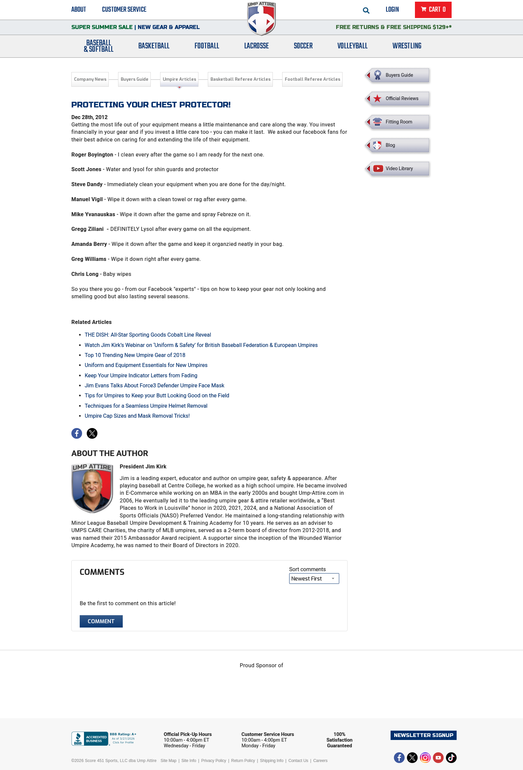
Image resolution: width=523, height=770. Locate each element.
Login (392, 10)
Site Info (188, 760)
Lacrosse (256, 47)
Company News (90, 79)
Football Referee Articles (312, 79)
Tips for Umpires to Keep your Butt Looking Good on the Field (157, 395)
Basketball (153, 47)
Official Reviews (402, 98)
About (78, 10)
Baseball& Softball (98, 47)
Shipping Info (272, 760)
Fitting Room (399, 121)
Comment (101, 621)
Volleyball (353, 47)
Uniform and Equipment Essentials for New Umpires (146, 365)
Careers (320, 760)
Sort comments (307, 569)
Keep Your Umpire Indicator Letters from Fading (141, 375)
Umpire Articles (179, 79)
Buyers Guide (134, 79)
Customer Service (124, 10)
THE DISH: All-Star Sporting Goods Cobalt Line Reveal (148, 335)
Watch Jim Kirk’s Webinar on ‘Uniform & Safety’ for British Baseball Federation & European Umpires (201, 345)
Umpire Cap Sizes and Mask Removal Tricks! (137, 416)
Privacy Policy (213, 760)
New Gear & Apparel (169, 28)
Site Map (168, 760)
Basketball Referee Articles (240, 79)
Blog (390, 145)
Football (206, 47)
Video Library (399, 168)
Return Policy (243, 760)
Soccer (303, 47)
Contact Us (298, 760)
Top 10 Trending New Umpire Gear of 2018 (135, 355)
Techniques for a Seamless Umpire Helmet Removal (146, 406)
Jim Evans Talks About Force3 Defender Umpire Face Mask (154, 385)
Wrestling (407, 47)
